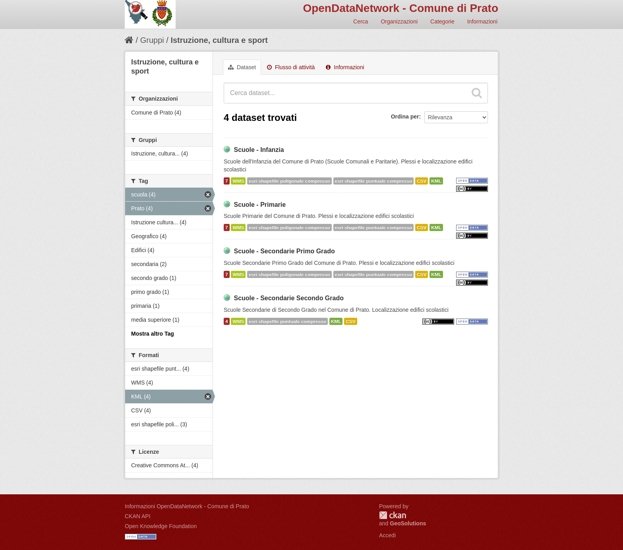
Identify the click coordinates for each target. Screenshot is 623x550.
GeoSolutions (408, 523)
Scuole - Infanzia (259, 149)
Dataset (242, 67)
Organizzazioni (399, 21)
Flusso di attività (291, 67)
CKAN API (138, 516)
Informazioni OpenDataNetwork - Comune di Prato (187, 506)
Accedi (387, 535)
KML (436, 181)
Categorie (442, 21)
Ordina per (405, 116)
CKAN (392, 515)
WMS (238, 181)
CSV (421, 181)
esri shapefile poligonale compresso (289, 181)
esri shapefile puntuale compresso (373, 181)
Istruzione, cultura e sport (218, 40)
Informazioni (482, 21)
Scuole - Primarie (260, 204)
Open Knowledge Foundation (161, 526)
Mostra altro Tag (152, 333)
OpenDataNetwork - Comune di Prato (400, 8)
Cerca (360, 21)
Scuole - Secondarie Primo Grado (284, 251)
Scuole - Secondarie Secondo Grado (289, 298)
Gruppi (152, 40)
